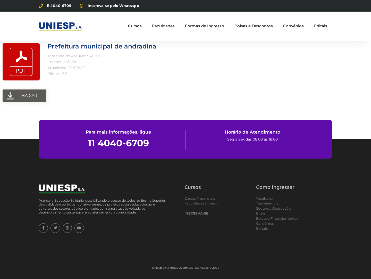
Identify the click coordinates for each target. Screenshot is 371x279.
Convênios (293, 25)
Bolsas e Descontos (253, 25)
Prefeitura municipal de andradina (101, 46)
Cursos (135, 25)
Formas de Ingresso (204, 25)
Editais (320, 25)
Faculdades (163, 25)
